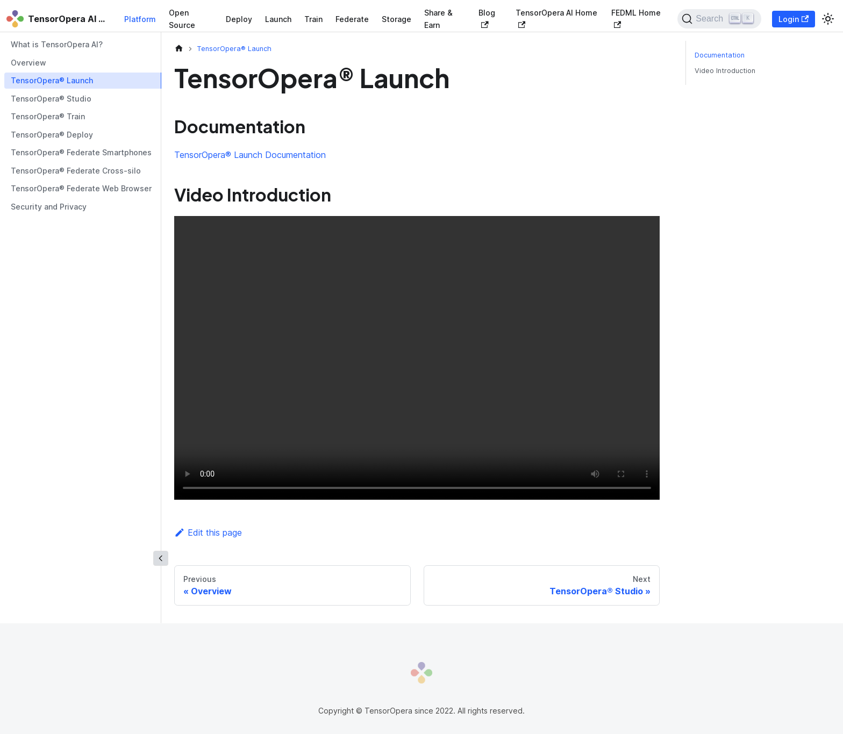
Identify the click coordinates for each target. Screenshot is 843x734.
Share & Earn (438, 19)
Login (793, 19)
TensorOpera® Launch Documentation (250, 154)
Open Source (182, 19)
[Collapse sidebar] (160, 558)
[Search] (719, 18)
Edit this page (208, 532)
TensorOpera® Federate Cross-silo (76, 170)
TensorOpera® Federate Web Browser (81, 188)
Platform (140, 19)
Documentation (720, 55)
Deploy (239, 19)
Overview (28, 62)
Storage (396, 19)
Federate (352, 19)
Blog (486, 18)
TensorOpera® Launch (52, 80)
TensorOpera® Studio (51, 98)
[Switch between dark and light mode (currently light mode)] (828, 18)
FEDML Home (636, 18)
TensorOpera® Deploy (52, 134)
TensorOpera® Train (48, 116)
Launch (278, 19)
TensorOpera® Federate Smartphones (81, 152)
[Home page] (179, 48)
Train (313, 19)
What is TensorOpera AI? (57, 44)
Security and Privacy (49, 206)
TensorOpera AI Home (556, 18)
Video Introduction (725, 71)
